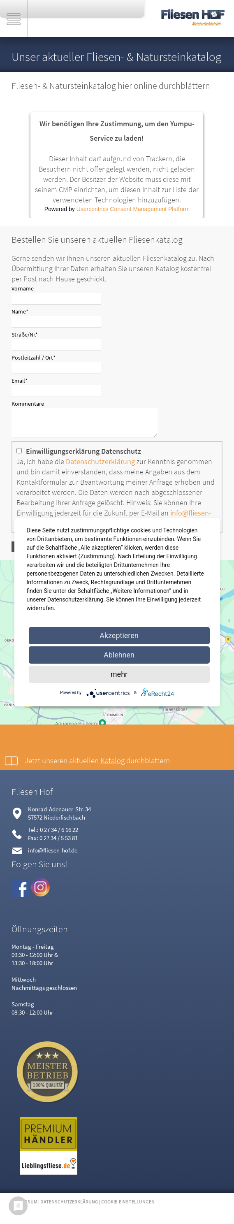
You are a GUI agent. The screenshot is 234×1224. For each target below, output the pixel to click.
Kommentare (28, 403)
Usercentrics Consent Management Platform (133, 209)
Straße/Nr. (25, 334)
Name (24, 311)
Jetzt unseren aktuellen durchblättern (97, 765)
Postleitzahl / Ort (34, 357)
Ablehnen (119, 654)
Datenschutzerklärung (100, 466)
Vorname (23, 288)
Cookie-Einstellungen (128, 1206)
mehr (119, 674)
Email (24, 380)
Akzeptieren (119, 635)
